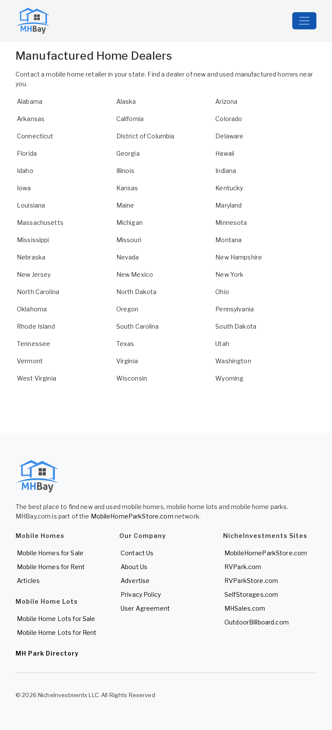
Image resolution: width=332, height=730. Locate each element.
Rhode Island (36, 326)
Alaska (126, 101)
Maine (125, 205)
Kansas (127, 188)
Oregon (127, 309)
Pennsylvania (234, 309)
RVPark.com (242, 566)
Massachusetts (40, 222)
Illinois (125, 170)
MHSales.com (244, 608)
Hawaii (224, 153)
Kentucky (229, 188)
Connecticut (35, 136)
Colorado (228, 118)
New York (229, 274)
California (130, 118)
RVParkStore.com (251, 580)
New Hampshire (238, 257)
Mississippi (33, 239)
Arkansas (31, 118)
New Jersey (34, 274)
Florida (27, 153)
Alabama (29, 101)
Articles (28, 580)
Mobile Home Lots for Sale (56, 618)
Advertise (135, 580)
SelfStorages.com (251, 594)
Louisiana (31, 205)
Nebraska (31, 257)
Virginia (127, 361)
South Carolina (137, 326)
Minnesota (231, 222)
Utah (222, 343)
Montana (228, 239)
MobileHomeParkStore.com (132, 516)
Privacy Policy (141, 594)
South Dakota (235, 326)
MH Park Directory (47, 653)
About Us (134, 566)
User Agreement (145, 608)
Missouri (128, 239)
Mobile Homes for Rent (51, 566)
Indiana (225, 170)
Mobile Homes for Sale (50, 553)
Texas (125, 343)
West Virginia (36, 378)
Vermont (30, 361)
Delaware (229, 136)
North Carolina (38, 291)
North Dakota (136, 291)
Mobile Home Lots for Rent (57, 632)
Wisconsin (131, 378)
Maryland (228, 205)
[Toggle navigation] (304, 20)
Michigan (129, 222)
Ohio (222, 291)
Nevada (127, 257)
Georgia (128, 153)
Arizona (226, 101)
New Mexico (134, 274)
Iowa (24, 188)
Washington (233, 361)
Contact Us (137, 553)
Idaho (25, 170)
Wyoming (229, 378)
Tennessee (33, 343)
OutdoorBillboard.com (256, 622)
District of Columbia (145, 136)
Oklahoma (32, 309)
